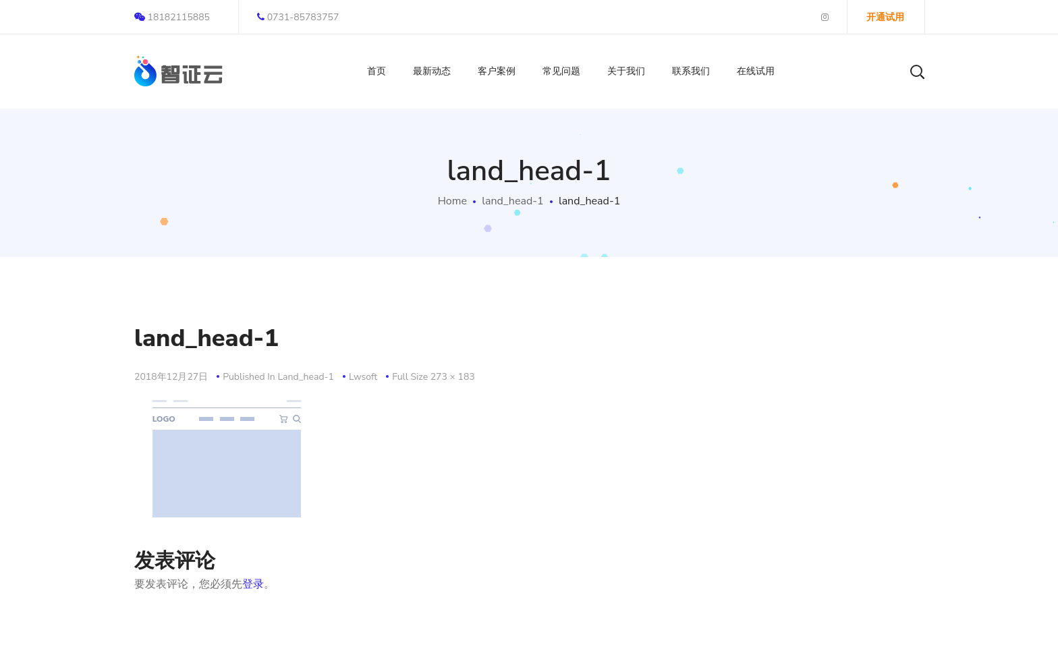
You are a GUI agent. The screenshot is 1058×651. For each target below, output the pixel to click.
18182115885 (172, 17)
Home (452, 201)
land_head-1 (512, 201)
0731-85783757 (298, 17)
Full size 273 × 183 (433, 376)
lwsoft (363, 376)
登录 (253, 584)
